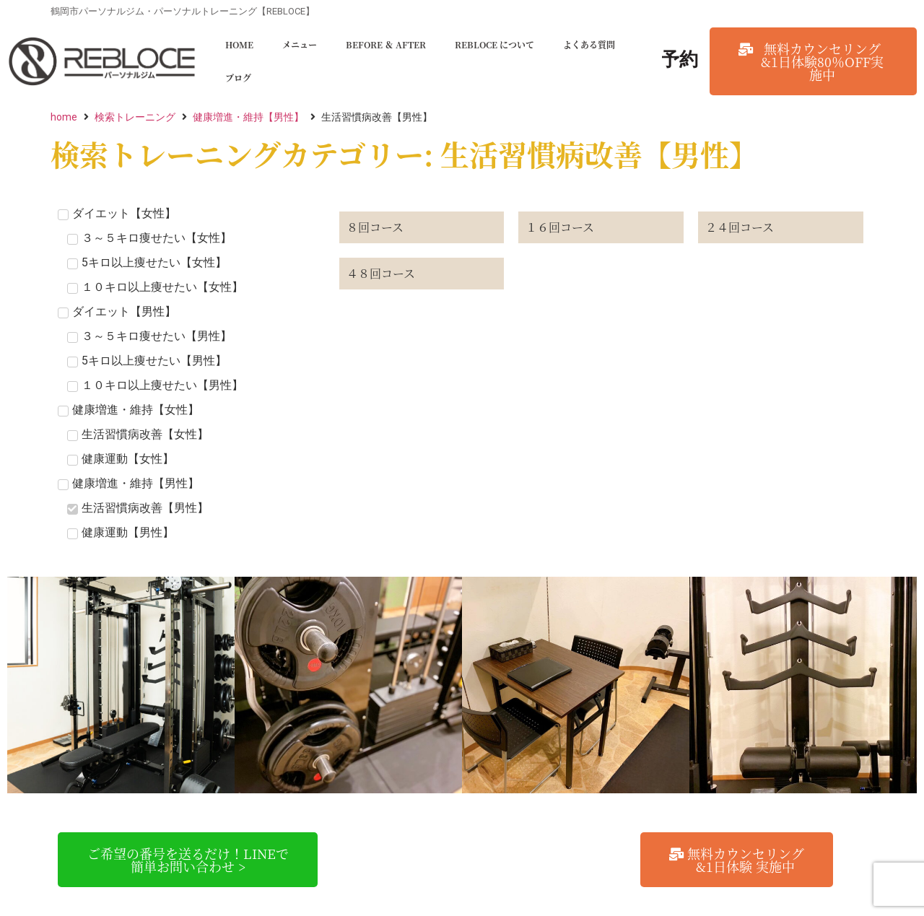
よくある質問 (589, 44)
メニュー (299, 44)
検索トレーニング (135, 117)
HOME (239, 44)
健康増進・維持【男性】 (248, 117)
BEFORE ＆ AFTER (386, 44)
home (64, 117)
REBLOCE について (494, 44)
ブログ (238, 77)
